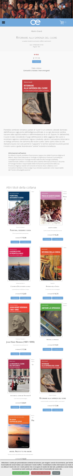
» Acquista (36, 62)
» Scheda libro (25, 242)
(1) (63, 22)
